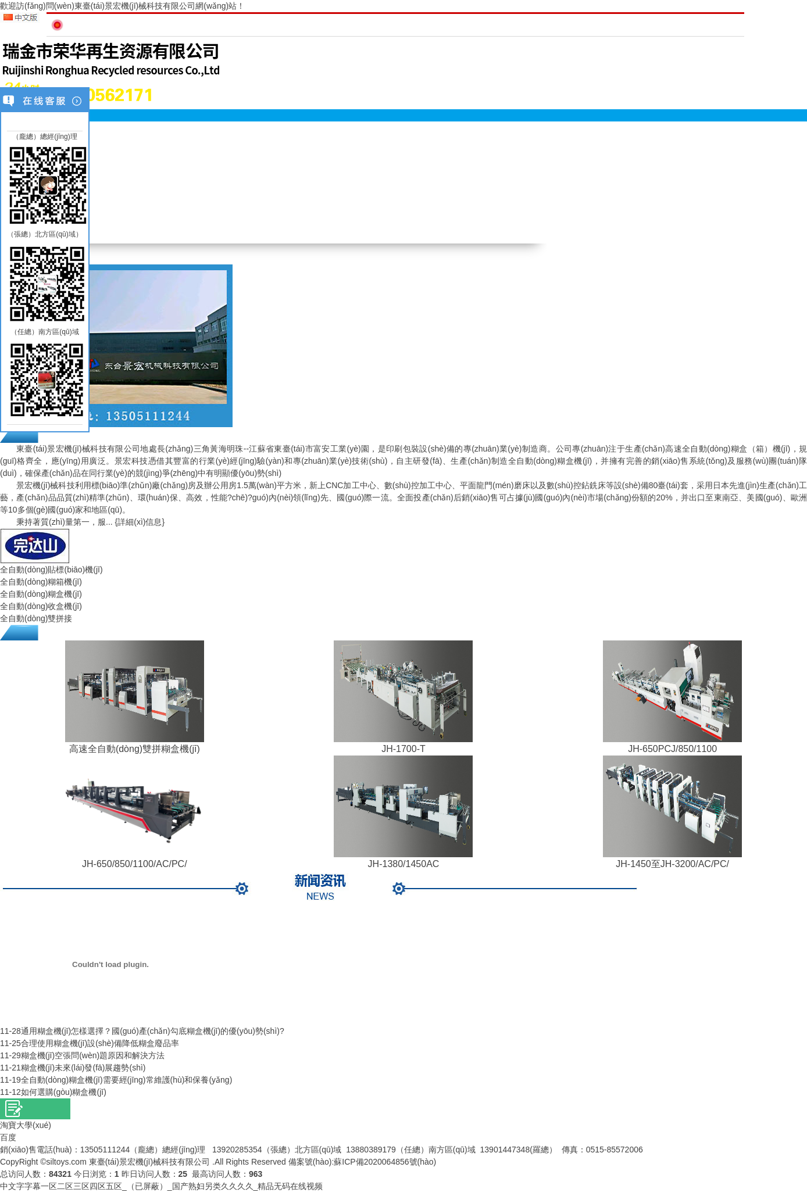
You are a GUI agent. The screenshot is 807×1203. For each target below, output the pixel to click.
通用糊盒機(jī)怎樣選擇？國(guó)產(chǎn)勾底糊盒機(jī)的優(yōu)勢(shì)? (152, 1031)
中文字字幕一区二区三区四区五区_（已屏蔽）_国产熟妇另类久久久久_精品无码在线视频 (161, 1186)
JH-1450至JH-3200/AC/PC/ (672, 864)
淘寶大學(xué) (25, 1125)
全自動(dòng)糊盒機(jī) (41, 594)
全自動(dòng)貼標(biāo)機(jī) (51, 569)
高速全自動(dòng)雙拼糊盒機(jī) (134, 749)
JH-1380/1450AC (404, 864)
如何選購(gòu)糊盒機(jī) (63, 1092)
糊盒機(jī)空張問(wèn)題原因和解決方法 (93, 1055)
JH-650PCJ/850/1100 (672, 749)
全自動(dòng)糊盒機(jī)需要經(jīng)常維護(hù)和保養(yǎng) (126, 1079)
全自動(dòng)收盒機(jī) (41, 606)
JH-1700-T (403, 749)
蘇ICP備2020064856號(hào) (385, 1161)
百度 (8, 1137)
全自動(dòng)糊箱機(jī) (41, 581)
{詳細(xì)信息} (140, 522)
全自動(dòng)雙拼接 (36, 618)
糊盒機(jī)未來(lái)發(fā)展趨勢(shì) (83, 1067)
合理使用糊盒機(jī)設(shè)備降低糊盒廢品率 (100, 1043)
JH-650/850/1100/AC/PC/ (134, 864)
